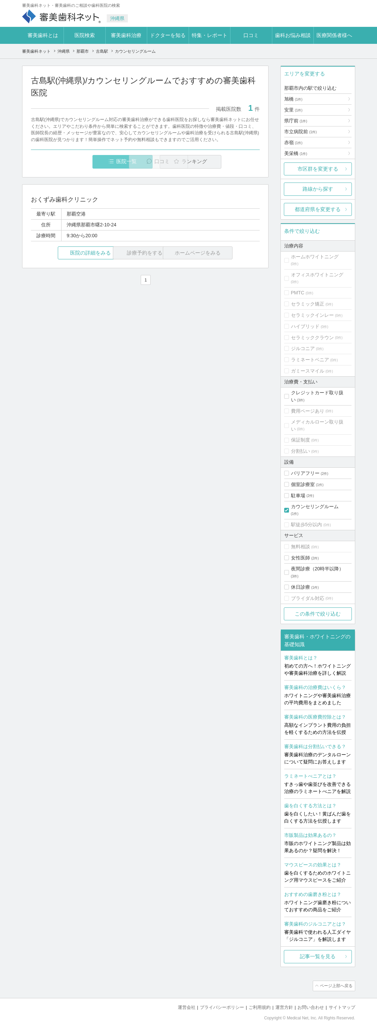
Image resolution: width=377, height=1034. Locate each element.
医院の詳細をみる (68, 253)
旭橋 (293, 99)
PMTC (298, 292)
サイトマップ (342, 1007)
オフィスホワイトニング (317, 274)
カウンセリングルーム (315, 506)
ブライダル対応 (307, 598)
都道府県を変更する (318, 209)
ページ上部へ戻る (336, 985)
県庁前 (295, 120)
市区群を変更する (317, 169)
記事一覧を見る (318, 956)
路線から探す (318, 189)
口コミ (251, 35)
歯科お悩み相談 (293, 35)
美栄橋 (295, 153)
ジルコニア (303, 348)
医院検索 (84, 35)
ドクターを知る (168, 35)
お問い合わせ (310, 1007)
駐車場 (298, 495)
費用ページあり (307, 411)
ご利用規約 (260, 1007)
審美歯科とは (43, 35)
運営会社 (186, 1007)
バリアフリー (305, 473)
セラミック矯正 (307, 304)
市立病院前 (300, 131)
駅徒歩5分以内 (306, 524)
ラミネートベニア (310, 359)
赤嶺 (293, 142)
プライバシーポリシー (222, 1007)
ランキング (220, 162)
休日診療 (300, 587)
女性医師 (300, 558)
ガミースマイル (307, 371)
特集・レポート (209, 35)
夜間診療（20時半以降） (317, 568)
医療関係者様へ (334, 35)
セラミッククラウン (312, 337)
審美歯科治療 (126, 35)
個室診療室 (303, 484)
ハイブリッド (305, 326)
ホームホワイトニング (315, 256)
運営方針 (284, 1007)
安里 (293, 110)
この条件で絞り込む (318, 614)
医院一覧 (77, 162)
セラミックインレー (312, 315)
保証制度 (300, 440)
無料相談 (300, 546)
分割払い (300, 451)
